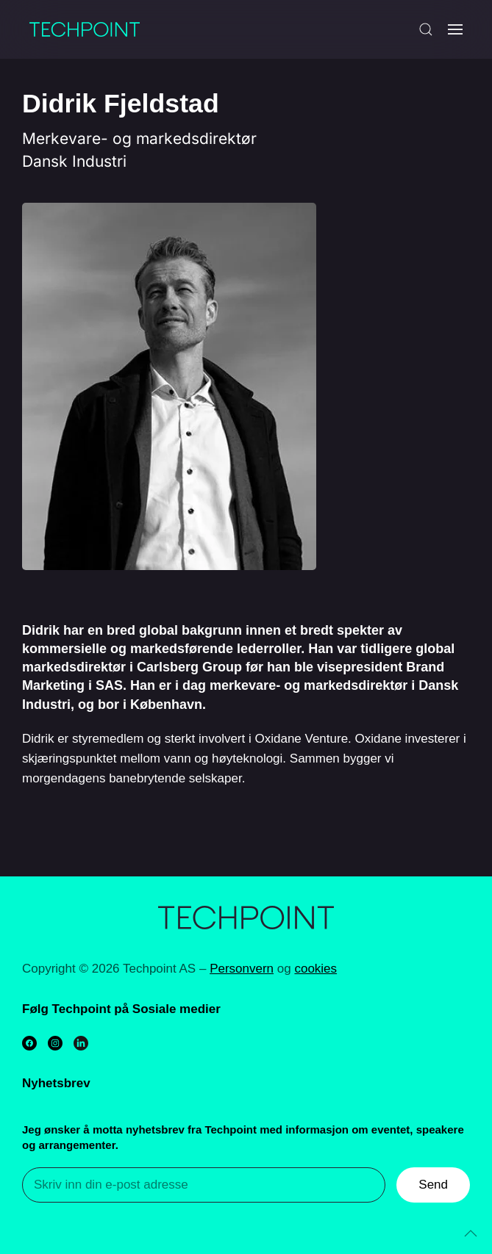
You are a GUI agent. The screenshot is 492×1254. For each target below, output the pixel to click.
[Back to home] (84, 29)
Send (433, 1185)
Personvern (242, 969)
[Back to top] (470, 1233)
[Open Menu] (455, 29)
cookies (315, 969)
